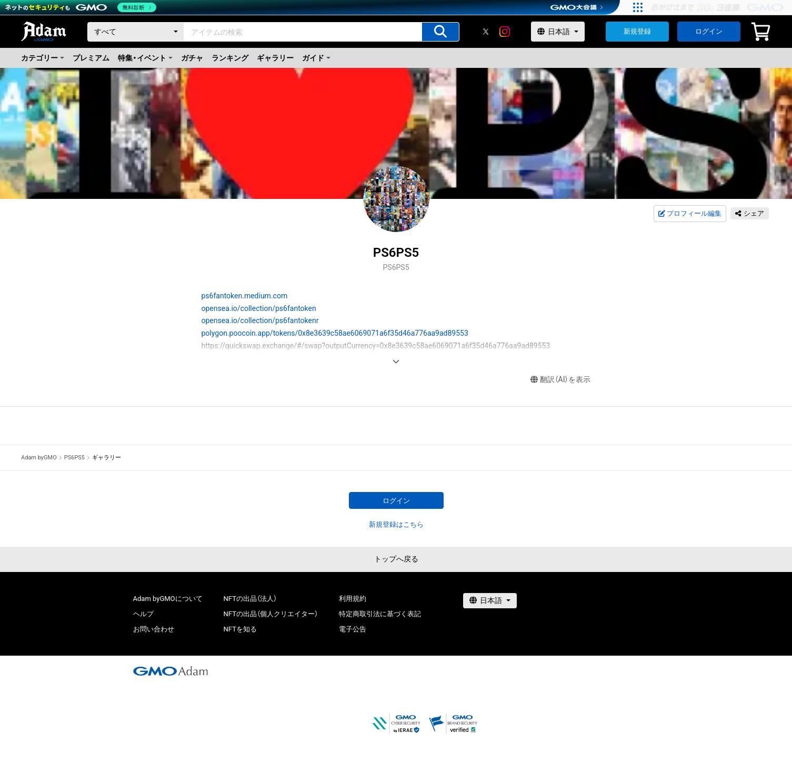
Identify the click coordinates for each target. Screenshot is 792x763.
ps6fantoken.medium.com (245, 296)
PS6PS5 (74, 457)
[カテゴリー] (135, 32)
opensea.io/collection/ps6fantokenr (260, 320)
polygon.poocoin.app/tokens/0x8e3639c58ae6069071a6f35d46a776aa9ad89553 (335, 333)
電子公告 (352, 629)
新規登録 (637, 31)
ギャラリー (275, 58)
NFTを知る (240, 629)
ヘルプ (143, 614)
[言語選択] (558, 32)
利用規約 (352, 599)
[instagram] (504, 31)
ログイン (709, 31)
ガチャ (192, 58)
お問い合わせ (153, 629)
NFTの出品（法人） (250, 599)
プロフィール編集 (689, 213)
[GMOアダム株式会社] (170, 671)
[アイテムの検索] (440, 32)
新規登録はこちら (396, 524)
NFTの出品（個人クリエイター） (271, 614)
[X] (485, 31)
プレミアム (91, 58)
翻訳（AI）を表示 (560, 379)
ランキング (230, 58)
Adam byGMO (39, 457)
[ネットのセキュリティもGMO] (81, 7)
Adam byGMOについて (168, 599)
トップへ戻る (396, 559)
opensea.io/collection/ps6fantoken (259, 308)
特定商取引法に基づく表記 (380, 614)
